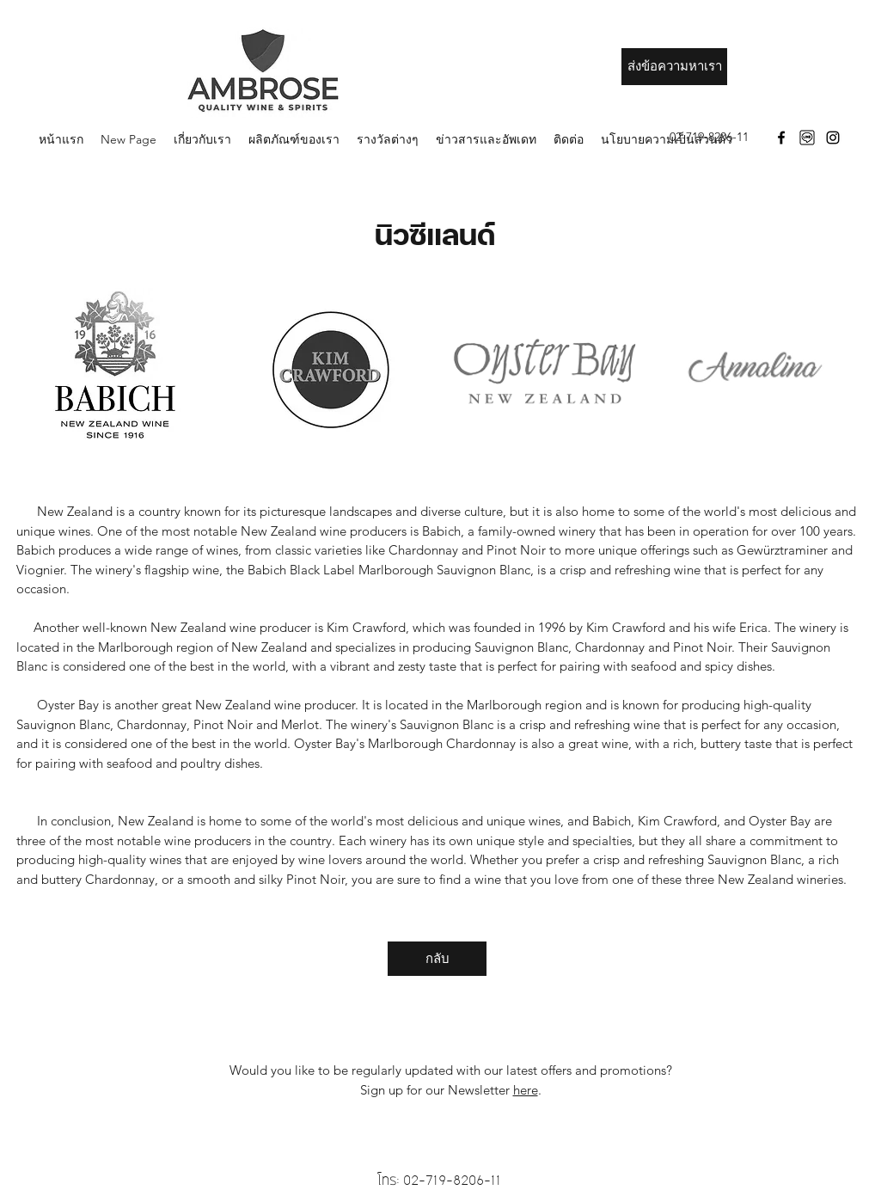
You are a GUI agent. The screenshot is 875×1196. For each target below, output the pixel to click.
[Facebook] (781, 137)
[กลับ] (437, 958)
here (525, 1090)
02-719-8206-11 (452, 1180)
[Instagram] (832, 137)
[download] (807, 137)
